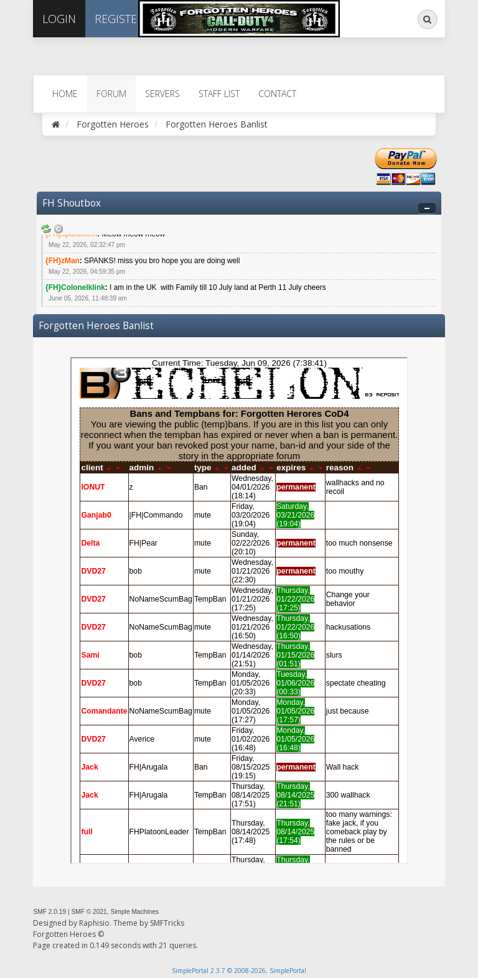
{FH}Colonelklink (75, 287)
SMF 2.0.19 (49, 911)
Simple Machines (134, 911)
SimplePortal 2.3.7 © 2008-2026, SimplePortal (239, 970)
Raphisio (94, 923)
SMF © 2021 (88, 911)
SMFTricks (167, 923)
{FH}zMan (62, 260)
